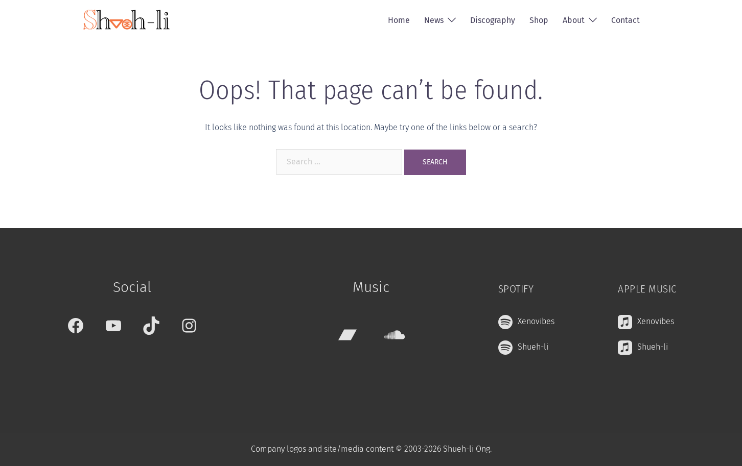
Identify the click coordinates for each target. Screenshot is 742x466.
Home (399, 20)
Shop (538, 20)
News (434, 20)
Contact (625, 20)
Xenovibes (536, 321)
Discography (492, 20)
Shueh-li (533, 347)
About (574, 20)
